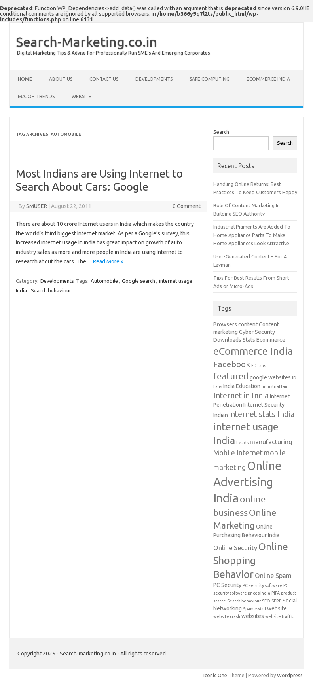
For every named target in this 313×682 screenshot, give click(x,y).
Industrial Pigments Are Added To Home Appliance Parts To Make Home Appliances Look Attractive (251, 235)
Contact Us (103, 78)
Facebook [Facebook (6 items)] (231, 364)
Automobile (104, 281)
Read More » (108, 261)
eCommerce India (268, 78)
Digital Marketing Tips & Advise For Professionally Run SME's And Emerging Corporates (113, 52)
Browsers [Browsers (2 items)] (225, 324)
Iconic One (215, 675)
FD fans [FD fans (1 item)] (258, 365)
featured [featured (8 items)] (231, 376)
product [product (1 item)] (288, 593)
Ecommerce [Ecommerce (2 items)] (270, 340)
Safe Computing (210, 78)
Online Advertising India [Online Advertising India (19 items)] (247, 482)
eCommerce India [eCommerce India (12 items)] (253, 351)
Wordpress (290, 675)
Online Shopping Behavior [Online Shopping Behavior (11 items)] (250, 560)
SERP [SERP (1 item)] (276, 601)
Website (81, 96)
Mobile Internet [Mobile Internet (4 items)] (238, 453)
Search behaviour (51, 290)
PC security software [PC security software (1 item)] (262, 585)
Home (25, 78)
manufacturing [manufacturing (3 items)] (271, 441)
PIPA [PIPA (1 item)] (275, 593)
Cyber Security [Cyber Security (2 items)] (257, 332)
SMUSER (36, 206)
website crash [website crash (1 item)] (226, 616)
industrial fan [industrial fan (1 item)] (274, 386)
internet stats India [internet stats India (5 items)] (261, 414)
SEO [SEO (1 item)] (266, 601)
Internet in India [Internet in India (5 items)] (241, 395)
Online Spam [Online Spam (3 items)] (273, 575)
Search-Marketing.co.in (86, 41)
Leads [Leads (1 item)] (242, 442)
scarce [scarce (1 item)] (219, 601)
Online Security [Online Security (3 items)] (235, 547)
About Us (60, 78)
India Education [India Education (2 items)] (241, 386)
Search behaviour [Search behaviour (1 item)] (244, 601)
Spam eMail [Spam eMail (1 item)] (254, 608)
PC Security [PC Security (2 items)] (227, 585)
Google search (138, 281)
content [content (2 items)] (248, 324)
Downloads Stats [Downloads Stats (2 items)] (234, 340)
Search (221, 132)
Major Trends (36, 96)
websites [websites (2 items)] (252, 616)
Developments (154, 78)
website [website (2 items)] (277, 608)
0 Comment (187, 206)
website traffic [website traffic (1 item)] (279, 616)
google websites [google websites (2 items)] (270, 377)
